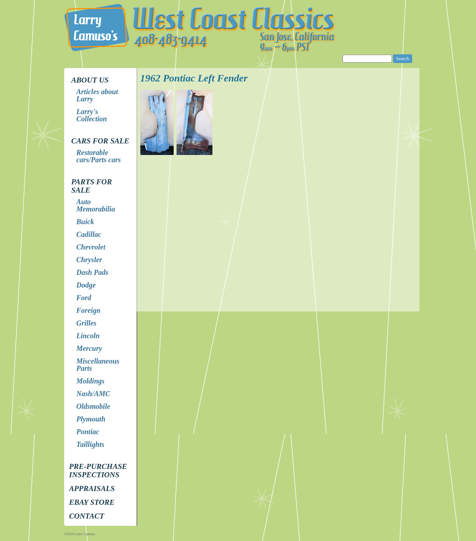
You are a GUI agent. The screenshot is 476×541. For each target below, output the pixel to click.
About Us (90, 80)
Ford (83, 298)
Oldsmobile (93, 406)
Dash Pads (92, 272)
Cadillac (89, 234)
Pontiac (87, 432)
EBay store (92, 502)
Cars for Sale (100, 141)
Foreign (88, 310)
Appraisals (92, 488)
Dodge (86, 285)
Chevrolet (90, 247)
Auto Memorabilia (95, 205)
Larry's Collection (91, 115)
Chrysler (89, 260)
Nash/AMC (93, 394)
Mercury (89, 348)
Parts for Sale (91, 185)
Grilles (86, 323)
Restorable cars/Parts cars (98, 156)
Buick (85, 222)
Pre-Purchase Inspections (98, 470)
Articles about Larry (97, 95)
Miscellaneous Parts (98, 364)
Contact (86, 516)
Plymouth (90, 419)
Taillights (90, 444)
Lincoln (88, 336)
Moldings (90, 381)
